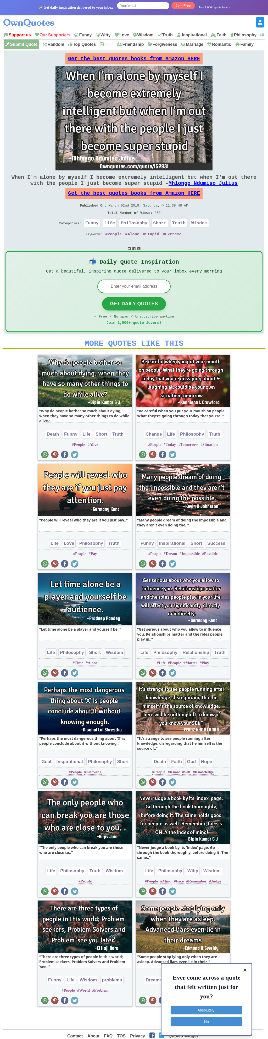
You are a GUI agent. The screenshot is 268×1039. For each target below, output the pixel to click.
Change (154, 451)
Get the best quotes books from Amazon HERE (134, 60)
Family (247, 44)
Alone (133, 245)
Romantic (221, 44)
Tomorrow (189, 462)
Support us (20, 35)
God (191, 778)
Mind (166, 898)
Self (187, 789)
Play (205, 680)
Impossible (191, 571)
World (84, 1007)
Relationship (195, 669)
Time (79, 680)
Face (180, 898)
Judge (216, 898)
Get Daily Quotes (134, 317)
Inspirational (194, 35)
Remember (197, 898)
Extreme (173, 245)
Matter (191, 680)
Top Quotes (84, 44)
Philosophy (245, 35)
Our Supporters (55, 35)
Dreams (154, 997)
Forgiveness (165, 44)
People (115, 245)
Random (55, 44)
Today (171, 462)
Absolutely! (206, 1008)
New (108, 44)
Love (124, 35)
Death (53, 451)
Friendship (133, 44)
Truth (167, 35)
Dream (171, 571)
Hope (206, 778)
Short (159, 233)
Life (109, 233)
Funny (85, 35)
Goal (46, 778)
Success (216, 560)
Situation (209, 462)
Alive (94, 462)
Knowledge (204, 789)
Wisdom (145, 35)
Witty (105, 35)
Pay (94, 571)
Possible (211, 571)
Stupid (152, 245)
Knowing (93, 789)
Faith (221, 35)
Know (175, 789)
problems (112, 997)
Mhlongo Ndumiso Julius (203, 188)
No (206, 1019)
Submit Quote (23, 44)
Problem (101, 1007)
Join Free (183, 6)
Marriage (194, 44)
